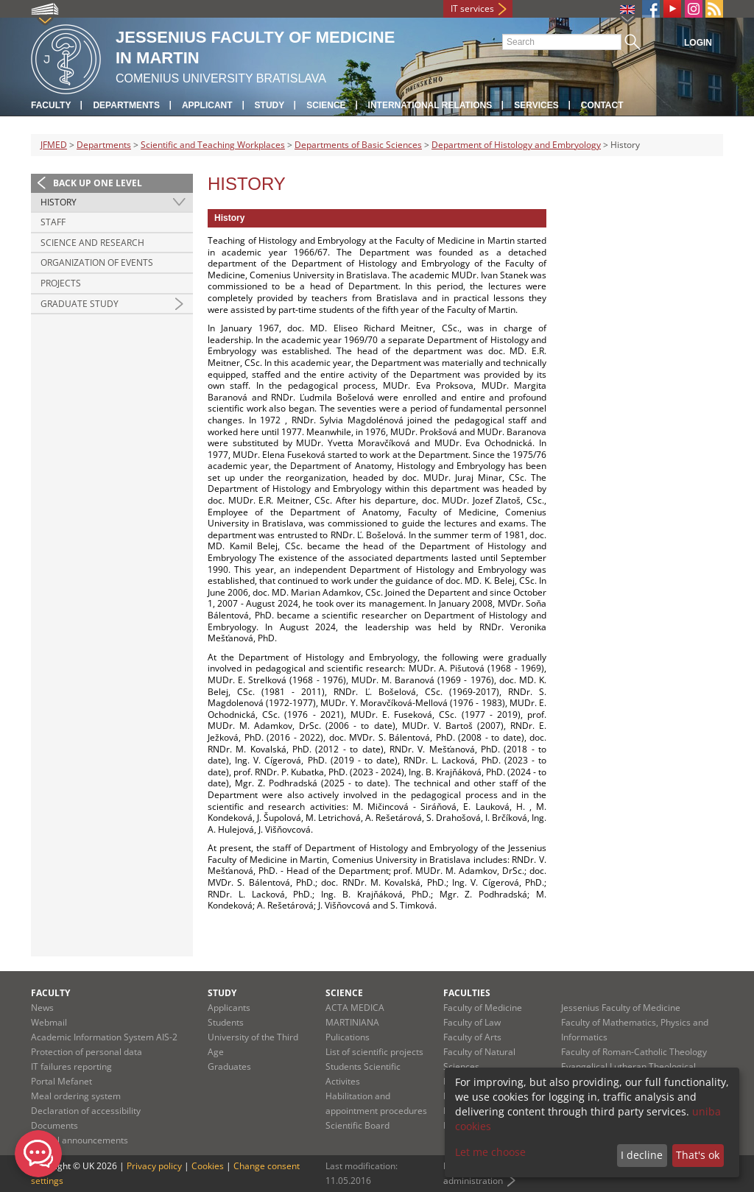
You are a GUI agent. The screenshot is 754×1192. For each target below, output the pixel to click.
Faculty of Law (472, 1022)
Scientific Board (357, 1125)
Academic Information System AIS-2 (104, 1037)
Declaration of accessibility (86, 1110)
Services (536, 105)
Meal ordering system (76, 1096)
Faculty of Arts (472, 1037)
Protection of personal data (86, 1051)
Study (270, 105)
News (42, 1007)
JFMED (53, 144)
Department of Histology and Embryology (516, 144)
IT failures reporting (71, 1066)
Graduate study (79, 303)
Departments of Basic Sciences (358, 144)
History (58, 202)
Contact (602, 105)
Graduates (229, 1066)
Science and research (92, 242)
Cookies (207, 1166)
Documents (54, 1125)
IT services (472, 8)
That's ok (697, 1155)
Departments (126, 105)
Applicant (207, 105)
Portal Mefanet (61, 1081)
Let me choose (490, 1152)
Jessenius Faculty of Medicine (620, 1007)
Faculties (466, 993)
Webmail (49, 1022)
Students (226, 1022)
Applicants (229, 1007)
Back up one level (97, 183)
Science (325, 105)
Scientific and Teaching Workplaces (213, 144)
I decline (642, 1155)
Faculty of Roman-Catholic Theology (634, 1051)
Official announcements (79, 1140)
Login (698, 43)
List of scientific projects (374, 1051)
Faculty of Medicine (482, 1007)
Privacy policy (154, 1166)
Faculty (51, 105)
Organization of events (96, 262)
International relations (430, 105)
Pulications (347, 1037)
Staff (53, 222)
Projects (60, 283)
